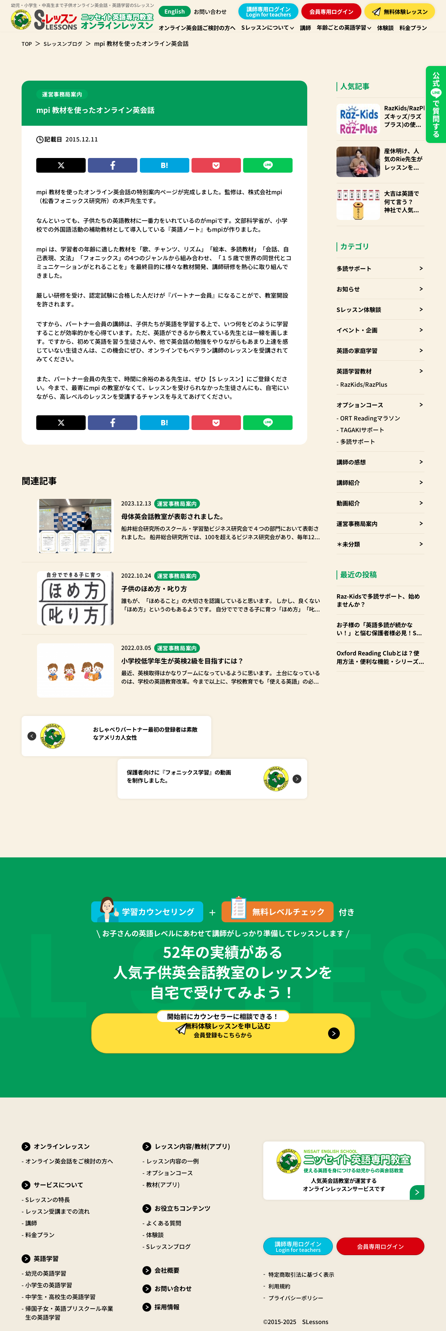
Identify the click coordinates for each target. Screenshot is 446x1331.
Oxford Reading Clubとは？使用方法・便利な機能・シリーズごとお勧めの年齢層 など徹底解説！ (380, 642)
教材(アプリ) (163, 1145)
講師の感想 (351, 446)
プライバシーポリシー (297, 1259)
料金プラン (40, 1195)
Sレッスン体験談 (359, 294)
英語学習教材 (354, 356)
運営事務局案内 (357, 508)
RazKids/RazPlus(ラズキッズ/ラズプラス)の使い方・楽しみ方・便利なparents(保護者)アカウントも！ (400, 116)
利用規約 (280, 1247)
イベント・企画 (357, 314)
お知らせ (348, 273)
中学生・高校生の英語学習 (60, 1257)
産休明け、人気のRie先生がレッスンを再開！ (400, 153)
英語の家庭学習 (357, 335)
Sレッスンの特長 (47, 1160)
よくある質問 (163, 1184)
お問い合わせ (212, 11)
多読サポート (354, 253)
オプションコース (360, 389)
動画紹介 (348, 488)
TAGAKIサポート (362, 414)
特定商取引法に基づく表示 (303, 1235)
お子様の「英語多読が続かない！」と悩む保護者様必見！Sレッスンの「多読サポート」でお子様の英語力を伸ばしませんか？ (380, 614)
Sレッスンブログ (67, 43)
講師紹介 (348, 467)
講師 (31, 1184)
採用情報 (167, 1267)
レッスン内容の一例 (172, 1122)
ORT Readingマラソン (370, 402)
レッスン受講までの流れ (57, 1172)
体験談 (155, 1195)
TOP (27, 43)
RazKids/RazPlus (363, 369)
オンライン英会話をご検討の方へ (69, 1122)
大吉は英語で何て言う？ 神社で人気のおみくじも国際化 (400, 191)
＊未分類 (348, 529)
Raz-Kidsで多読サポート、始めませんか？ (378, 585)
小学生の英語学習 (48, 1246)
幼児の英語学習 (45, 1234)
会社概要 (167, 1231)
